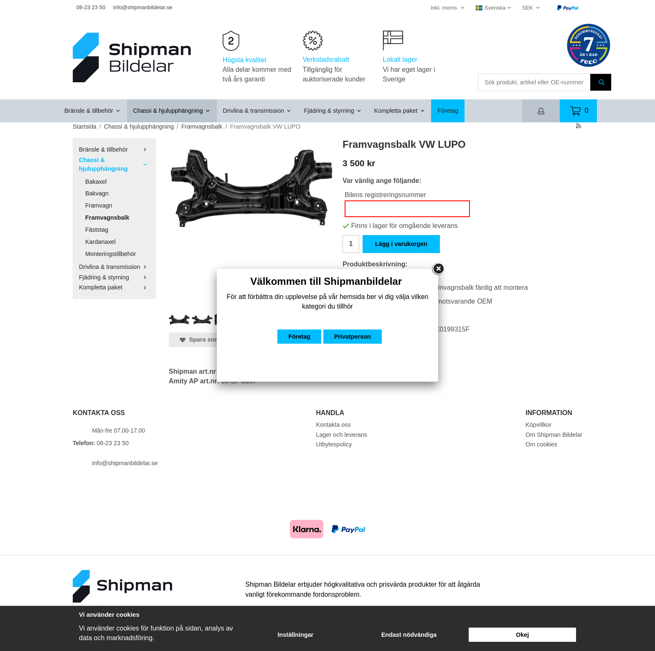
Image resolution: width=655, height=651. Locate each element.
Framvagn (98, 205)
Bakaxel (96, 181)
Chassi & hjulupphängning (172, 110)
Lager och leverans (341, 434)
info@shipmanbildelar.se (143, 7)
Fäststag (96, 229)
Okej (522, 634)
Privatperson (352, 336)
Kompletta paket (399, 110)
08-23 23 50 (90, 7)
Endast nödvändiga (409, 634)
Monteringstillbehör (110, 254)
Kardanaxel (100, 241)
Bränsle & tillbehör (92, 110)
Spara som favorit (210, 339)
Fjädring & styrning (333, 110)
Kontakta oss (333, 424)
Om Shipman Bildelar (554, 434)
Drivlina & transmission (257, 110)
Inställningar (296, 634)
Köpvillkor (538, 424)
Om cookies (541, 444)
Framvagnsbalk (107, 217)
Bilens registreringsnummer (385, 194)
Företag (447, 110)
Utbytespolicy (334, 444)
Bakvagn (97, 193)
